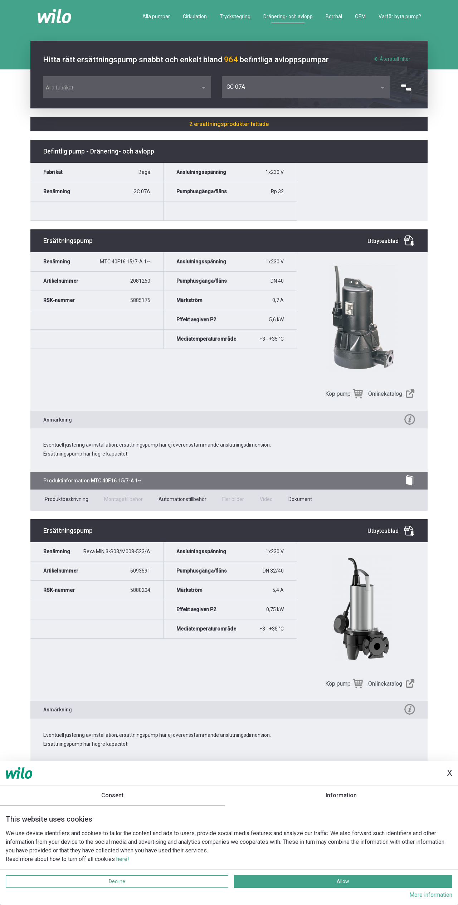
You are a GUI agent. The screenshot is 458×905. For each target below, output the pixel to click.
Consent (112, 795)
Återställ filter (392, 59)
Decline (117, 881)
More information (430, 894)
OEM (360, 16)
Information (341, 795)
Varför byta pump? (400, 16)
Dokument (300, 499)
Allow (343, 881)
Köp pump (338, 393)
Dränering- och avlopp (288, 16)
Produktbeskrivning (66, 499)
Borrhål (334, 16)
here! (122, 859)
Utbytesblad (383, 241)
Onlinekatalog (385, 393)
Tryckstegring (235, 16)
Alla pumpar (156, 16)
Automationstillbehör (182, 499)
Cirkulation (195, 16)
